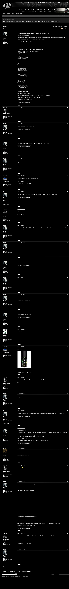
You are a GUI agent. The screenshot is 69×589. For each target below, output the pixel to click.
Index (4, 13)
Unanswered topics (57, 15)
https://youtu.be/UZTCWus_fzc (35, 97)
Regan (4, 31)
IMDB (26, 455)
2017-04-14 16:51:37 (21, 158)
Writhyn (5, 107)
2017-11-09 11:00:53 (21, 448)
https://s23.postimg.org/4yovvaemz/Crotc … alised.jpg (39, 95)
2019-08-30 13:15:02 (21, 481)
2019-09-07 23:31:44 (21, 549)
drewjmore (5, 329)
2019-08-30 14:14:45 (21, 533)
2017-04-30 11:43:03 (21, 393)
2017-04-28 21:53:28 (21, 329)
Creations (18, 24)
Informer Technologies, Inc (64, 574)
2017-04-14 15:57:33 (21, 123)
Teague (5, 175)
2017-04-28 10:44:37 (21, 277)
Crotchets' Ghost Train (26, 24)
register (61, 26)
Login (21, 13)
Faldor (4, 448)
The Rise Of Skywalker (31, 453)
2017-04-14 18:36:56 (21, 225)
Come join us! (57, 21)
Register (17, 13)
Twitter (23, 455)
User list (8, 13)
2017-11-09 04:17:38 (21, 428)
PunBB (52, 574)
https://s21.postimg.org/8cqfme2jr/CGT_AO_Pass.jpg (39, 143)
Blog (29, 455)
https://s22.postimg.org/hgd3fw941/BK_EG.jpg (26, 227)
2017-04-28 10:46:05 (21, 294)
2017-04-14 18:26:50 (21, 191)
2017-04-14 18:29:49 (21, 209)
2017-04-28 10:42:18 (21, 242)
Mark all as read (65, 15)
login (58, 26)
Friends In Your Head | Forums (9, 24)
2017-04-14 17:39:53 (21, 175)
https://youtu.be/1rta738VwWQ (23, 35)
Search (12, 13)
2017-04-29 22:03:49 (21, 377)
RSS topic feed (65, 28)
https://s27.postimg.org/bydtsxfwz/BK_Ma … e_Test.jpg (28, 41)
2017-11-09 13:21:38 (21, 465)
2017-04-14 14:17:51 (21, 107)
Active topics (51, 15)
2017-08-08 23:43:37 (21, 410)
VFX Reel (19, 455)
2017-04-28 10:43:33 (21, 259)
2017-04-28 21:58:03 (21, 346)
